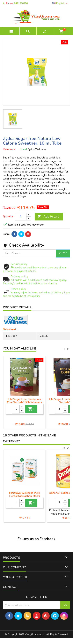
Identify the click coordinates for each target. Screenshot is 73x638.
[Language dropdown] (60, 3)
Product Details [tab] (17, 307)
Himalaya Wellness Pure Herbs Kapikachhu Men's (24, 494)
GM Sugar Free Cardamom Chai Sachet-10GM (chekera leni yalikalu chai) (24, 402)
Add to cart (48, 216)
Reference (9, 149)
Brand (23, 149)
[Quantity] (20, 216)
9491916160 (21, 3)
